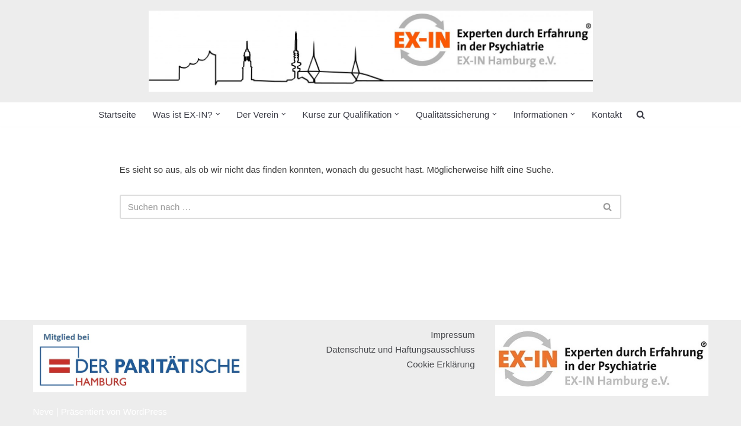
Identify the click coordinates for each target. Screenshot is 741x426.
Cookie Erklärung (440, 364)
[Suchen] (357, 207)
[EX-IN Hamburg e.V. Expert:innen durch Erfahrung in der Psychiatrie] (371, 51)
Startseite (117, 114)
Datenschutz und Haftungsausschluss (400, 349)
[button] (218, 114)
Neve (43, 411)
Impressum (452, 335)
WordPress (145, 411)
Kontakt (607, 114)
